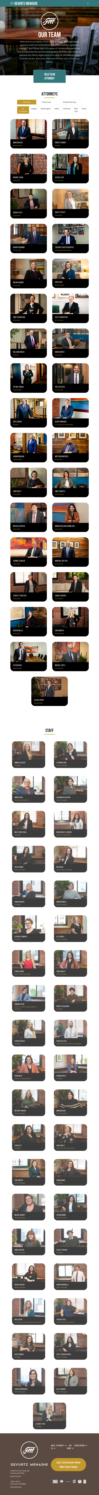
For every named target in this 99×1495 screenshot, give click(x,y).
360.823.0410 (16, 1487)
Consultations (79, 1445)
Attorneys (60, 1445)
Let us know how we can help (68, 1464)
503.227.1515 (15, 1476)
